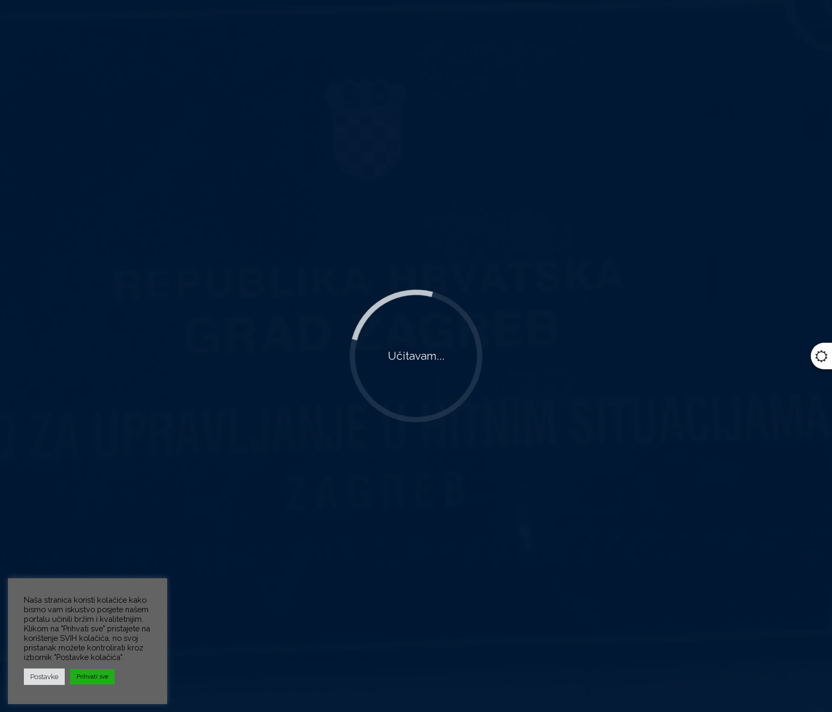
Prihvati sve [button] (92, 676)
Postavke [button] (44, 677)
